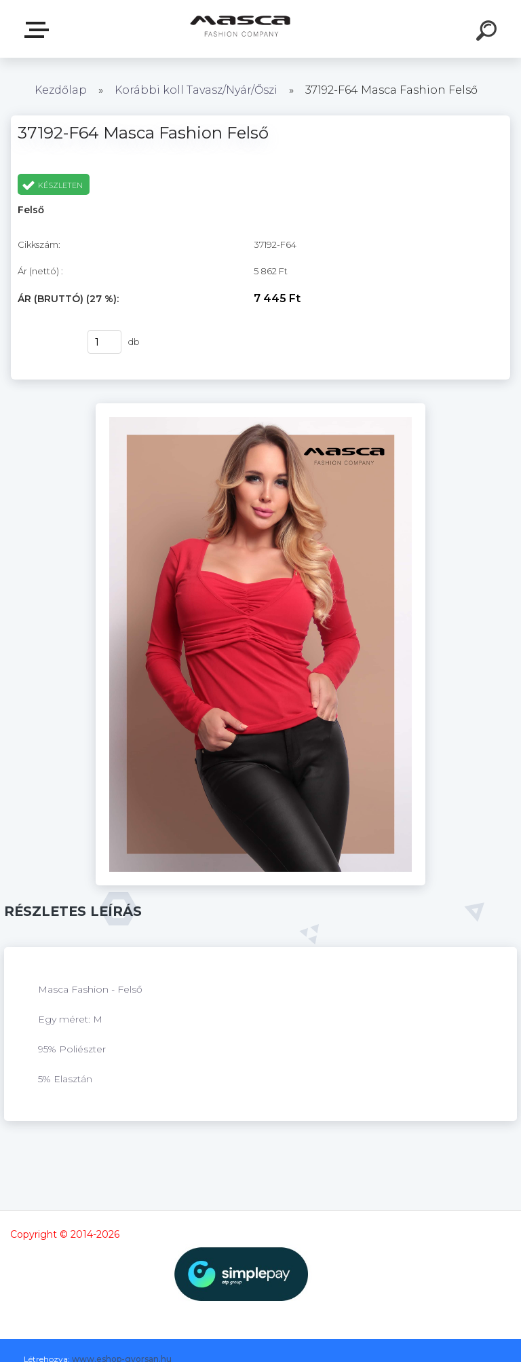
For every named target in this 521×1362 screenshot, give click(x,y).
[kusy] (104, 342)
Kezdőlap (61, 90)
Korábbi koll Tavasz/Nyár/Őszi (197, 90)
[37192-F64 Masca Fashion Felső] (261, 408)
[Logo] (240, 29)
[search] (488, 32)
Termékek (39, 30)
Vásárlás (44, 342)
